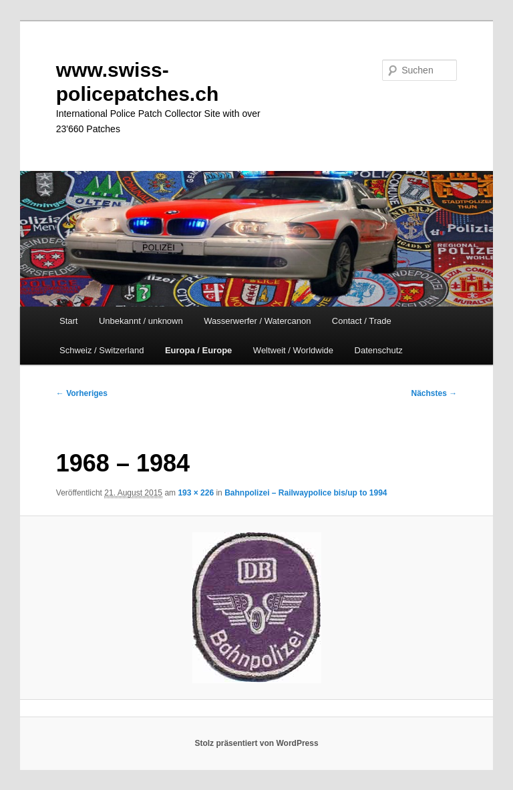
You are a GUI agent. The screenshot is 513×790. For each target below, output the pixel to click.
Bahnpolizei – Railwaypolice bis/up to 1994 (305, 493)
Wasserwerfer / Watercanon (257, 321)
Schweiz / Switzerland (101, 350)
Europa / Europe (198, 350)
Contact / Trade (361, 321)
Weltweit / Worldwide (293, 350)
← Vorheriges (82, 393)
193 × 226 (196, 493)
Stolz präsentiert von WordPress (256, 743)
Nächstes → (434, 393)
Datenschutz (379, 350)
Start (68, 321)
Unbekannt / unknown (141, 321)
